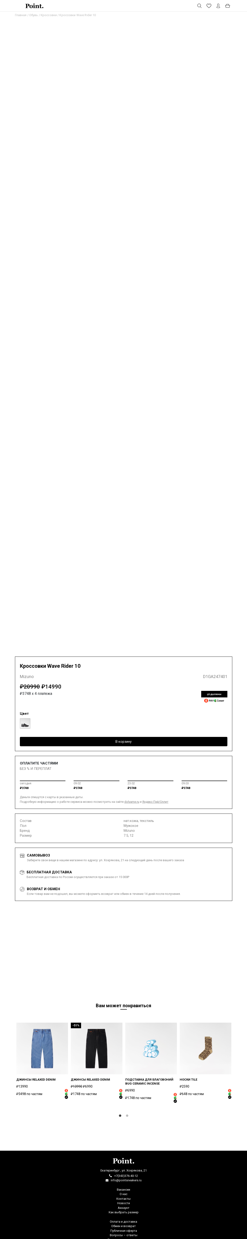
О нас (123, 1194)
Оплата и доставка (123, 1221)
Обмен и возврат (123, 1226)
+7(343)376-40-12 (126, 1176)
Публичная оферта (123, 1230)
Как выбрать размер (124, 1212)
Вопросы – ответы (123, 1235)
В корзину (123, 741)
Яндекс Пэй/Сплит (155, 801)
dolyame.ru (131, 801)
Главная (21, 15)
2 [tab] (127, 1116)
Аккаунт (123, 1208)
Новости (123, 1203)
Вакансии (123, 1189)
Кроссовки (49, 15)
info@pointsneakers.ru (126, 1180)
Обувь (33, 15)
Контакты (123, 1198)
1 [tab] (120, 1116)
